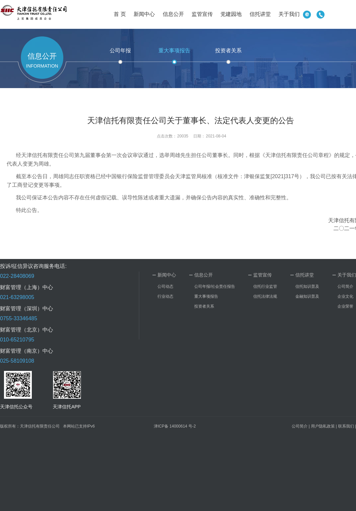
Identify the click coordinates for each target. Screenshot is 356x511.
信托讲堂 (260, 14)
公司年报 (120, 50)
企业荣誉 (345, 306)
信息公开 (173, 14)
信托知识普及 (307, 286)
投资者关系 (228, 50)
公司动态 (165, 286)
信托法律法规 (265, 296)
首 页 (120, 14)
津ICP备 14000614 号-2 (175, 426)
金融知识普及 (307, 296)
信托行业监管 (265, 286)
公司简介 (345, 286)
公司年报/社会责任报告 (214, 286)
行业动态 (165, 296)
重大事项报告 (174, 50)
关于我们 (289, 14)
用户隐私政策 (323, 426)
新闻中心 (144, 14)
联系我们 (346, 426)
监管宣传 (202, 14)
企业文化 (345, 296)
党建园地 (231, 14)
